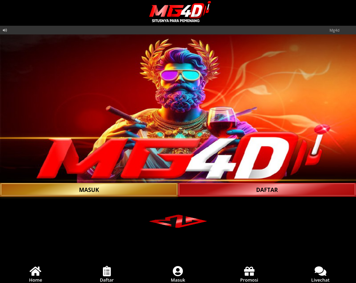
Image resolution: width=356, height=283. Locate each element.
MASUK (89, 190)
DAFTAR (267, 190)
